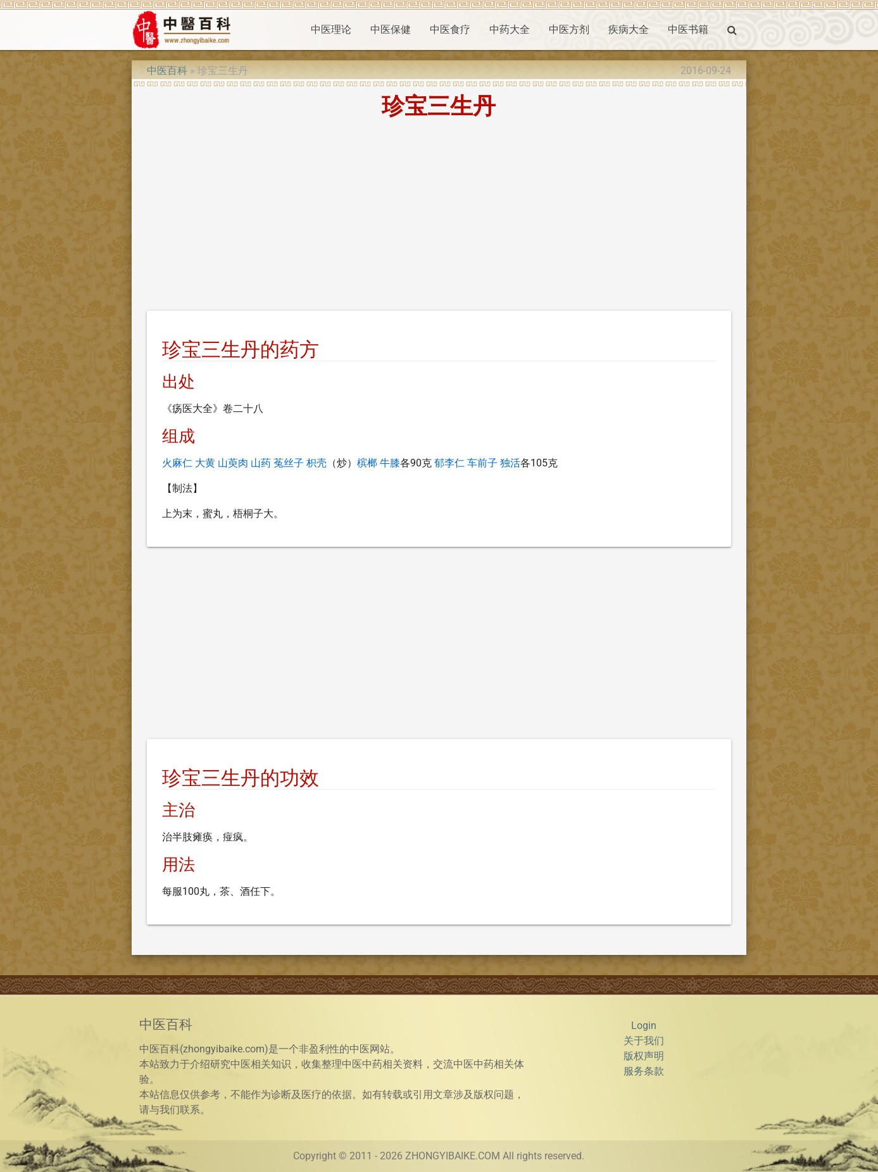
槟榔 (367, 463)
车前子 (482, 463)
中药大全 (509, 29)
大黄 (205, 463)
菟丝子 (288, 463)
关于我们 (644, 1041)
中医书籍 (688, 29)
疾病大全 (628, 29)
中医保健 (390, 29)
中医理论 (331, 29)
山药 (261, 463)
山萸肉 (233, 463)
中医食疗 (450, 29)
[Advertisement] (439, 217)
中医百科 (167, 71)
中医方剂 (569, 29)
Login (643, 1025)
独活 (510, 463)
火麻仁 (177, 463)
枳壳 (316, 463)
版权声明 (644, 1056)
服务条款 (644, 1071)
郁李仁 (449, 463)
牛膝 (390, 463)
